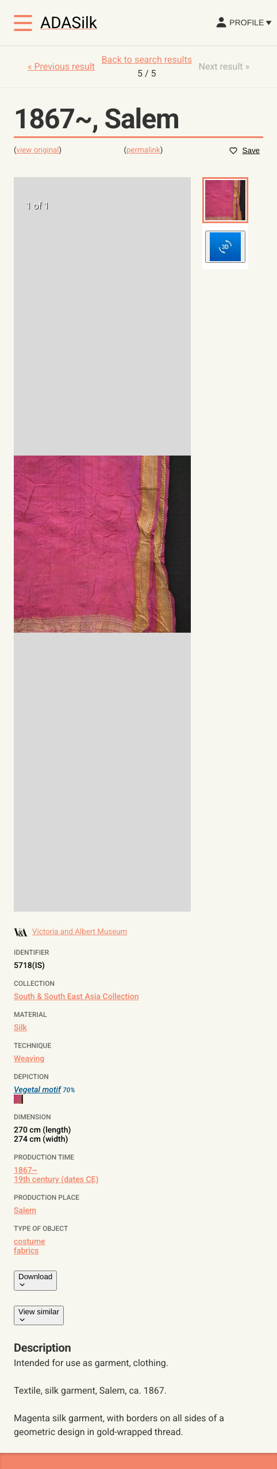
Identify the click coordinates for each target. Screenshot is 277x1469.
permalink (143, 150)
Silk (20, 1027)
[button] (225, 200)
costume (29, 1241)
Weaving (29, 1059)
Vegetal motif (37, 1090)
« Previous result (61, 66)
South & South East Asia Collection (76, 996)
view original (38, 150)
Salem (25, 1210)
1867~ (25, 1170)
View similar (38, 1315)
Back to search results (147, 59)
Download (35, 1280)
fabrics (26, 1251)
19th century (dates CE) (56, 1179)
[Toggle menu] (23, 23)
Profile (243, 22)
